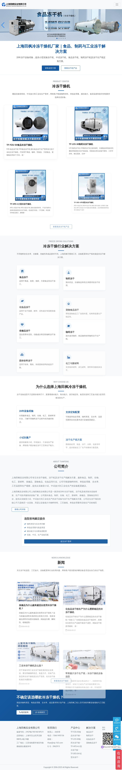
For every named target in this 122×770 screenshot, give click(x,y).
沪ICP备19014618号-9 (34, 732)
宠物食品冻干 (91, 743)
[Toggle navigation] (117, 4)
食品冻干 (89, 732)
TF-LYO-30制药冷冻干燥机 (87, 136)
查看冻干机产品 (70, 68)
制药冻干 (89, 735)
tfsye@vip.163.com (55, 743)
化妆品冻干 (90, 739)
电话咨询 (24, 712)
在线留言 (40, 712)
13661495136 (58, 735)
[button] (3, 25)
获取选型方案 (50, 68)
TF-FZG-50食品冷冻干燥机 (25, 138)
